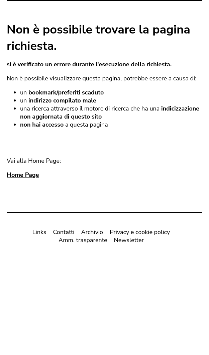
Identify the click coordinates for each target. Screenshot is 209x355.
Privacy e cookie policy (140, 233)
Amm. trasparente (83, 241)
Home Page (23, 176)
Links (39, 233)
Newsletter (129, 241)
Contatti (63, 233)
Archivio (92, 233)
